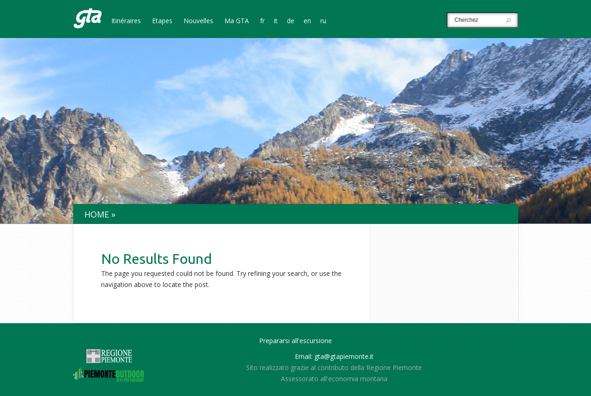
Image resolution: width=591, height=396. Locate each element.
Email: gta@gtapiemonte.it (334, 356)
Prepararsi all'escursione (295, 340)
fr (262, 21)
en (307, 21)
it (276, 21)
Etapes (162, 21)
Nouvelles (198, 21)
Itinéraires (126, 21)
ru (323, 21)
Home (96, 214)
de (290, 21)
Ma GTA (236, 21)
